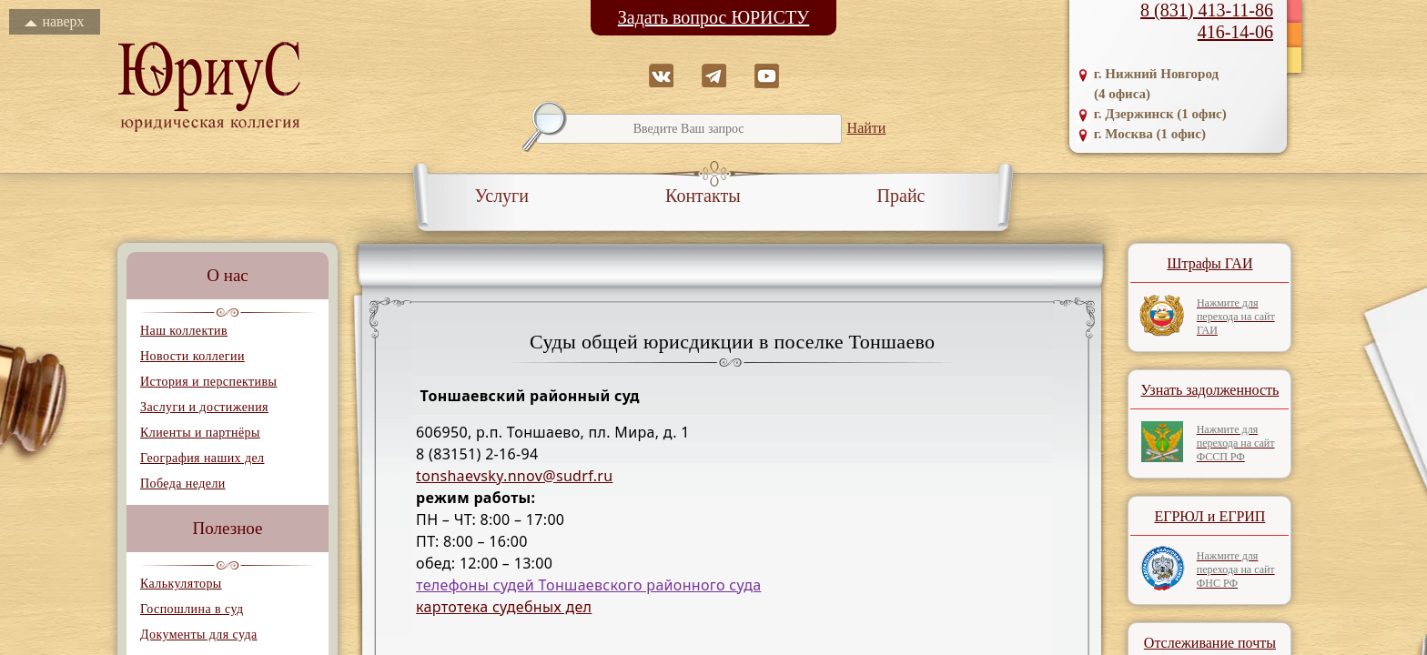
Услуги (502, 196)
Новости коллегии (192, 356)
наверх (54, 21)
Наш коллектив (184, 331)
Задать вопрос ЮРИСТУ (714, 17)
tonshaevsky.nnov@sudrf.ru (514, 476)
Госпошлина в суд (191, 609)
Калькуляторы (181, 583)
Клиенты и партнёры (200, 432)
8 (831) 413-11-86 (1206, 10)
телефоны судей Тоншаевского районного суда (588, 585)
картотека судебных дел (504, 607)
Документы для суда (199, 634)
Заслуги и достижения (204, 407)
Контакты (703, 196)
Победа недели (183, 483)
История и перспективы (208, 381)
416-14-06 (1235, 32)
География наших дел (202, 458)
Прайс (901, 196)
